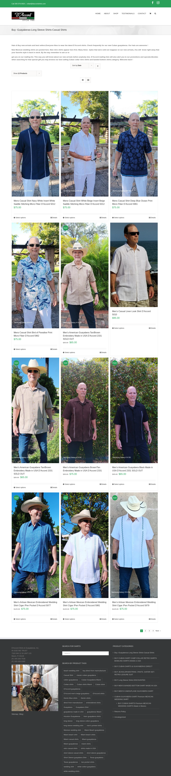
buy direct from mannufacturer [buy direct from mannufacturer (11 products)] (94, 671)
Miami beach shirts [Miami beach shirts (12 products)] (88, 735)
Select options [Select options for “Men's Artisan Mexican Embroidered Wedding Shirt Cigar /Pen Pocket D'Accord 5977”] (21, 619)
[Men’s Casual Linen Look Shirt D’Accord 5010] (134, 265)
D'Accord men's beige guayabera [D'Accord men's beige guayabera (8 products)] (76, 694)
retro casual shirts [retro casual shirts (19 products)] (71, 748)
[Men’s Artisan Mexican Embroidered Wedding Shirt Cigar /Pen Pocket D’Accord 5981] (84, 545)
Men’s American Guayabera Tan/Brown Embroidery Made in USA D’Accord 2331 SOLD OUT (82, 335)
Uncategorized (120, 717)
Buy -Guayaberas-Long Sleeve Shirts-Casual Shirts (134, 653)
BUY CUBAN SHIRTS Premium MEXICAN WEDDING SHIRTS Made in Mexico (134, 704)
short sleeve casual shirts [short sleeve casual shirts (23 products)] (73, 753)
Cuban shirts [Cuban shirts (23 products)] (69, 684)
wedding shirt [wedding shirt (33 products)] (69, 767)
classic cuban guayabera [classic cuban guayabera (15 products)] (86, 675)
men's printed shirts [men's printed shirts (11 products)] (94, 726)
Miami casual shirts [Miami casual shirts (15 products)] (71, 739)
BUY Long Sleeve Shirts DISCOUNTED (129, 680)
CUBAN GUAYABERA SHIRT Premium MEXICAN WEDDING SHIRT (133, 698)
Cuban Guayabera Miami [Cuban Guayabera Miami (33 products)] (91, 680)
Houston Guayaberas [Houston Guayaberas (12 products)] (72, 716)
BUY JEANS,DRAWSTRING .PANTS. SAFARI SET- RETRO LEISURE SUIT (134, 673)
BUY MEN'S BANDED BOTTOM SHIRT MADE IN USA (135, 686)
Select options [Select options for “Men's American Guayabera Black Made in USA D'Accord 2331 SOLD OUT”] (119, 484)
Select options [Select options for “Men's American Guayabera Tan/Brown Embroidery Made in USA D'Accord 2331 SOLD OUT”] (70, 352)
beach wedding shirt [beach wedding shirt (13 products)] (71, 671)
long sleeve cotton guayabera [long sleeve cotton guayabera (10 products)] (87, 721)
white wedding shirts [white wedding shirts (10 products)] (71, 771)
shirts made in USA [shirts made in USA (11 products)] (88, 748)
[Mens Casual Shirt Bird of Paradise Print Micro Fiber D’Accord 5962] (35, 275)
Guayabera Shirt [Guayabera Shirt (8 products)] (82, 707)
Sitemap (15, 714)
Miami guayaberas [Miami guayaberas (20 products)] (89, 739)
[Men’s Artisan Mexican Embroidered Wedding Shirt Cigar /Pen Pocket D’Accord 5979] (134, 545)
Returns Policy (120, 712)
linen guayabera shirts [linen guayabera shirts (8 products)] (92, 716)
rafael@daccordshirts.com (36, 4)
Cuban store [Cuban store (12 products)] (100, 684)
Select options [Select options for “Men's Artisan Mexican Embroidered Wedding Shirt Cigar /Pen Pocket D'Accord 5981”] (70, 619)
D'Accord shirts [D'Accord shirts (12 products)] (98, 694)
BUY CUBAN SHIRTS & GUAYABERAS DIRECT (133, 666)
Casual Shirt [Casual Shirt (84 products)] (68, 675)
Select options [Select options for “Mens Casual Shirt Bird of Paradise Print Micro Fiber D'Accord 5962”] (21, 349)
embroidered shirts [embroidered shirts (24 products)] (93, 703)
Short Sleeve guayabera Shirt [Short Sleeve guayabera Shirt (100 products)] (75, 758)
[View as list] (88, 80)
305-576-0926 (20, 4)
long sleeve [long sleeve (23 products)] (68, 721)
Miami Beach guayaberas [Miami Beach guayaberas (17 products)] (94, 730)
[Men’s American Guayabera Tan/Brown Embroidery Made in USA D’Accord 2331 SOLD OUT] (84, 275)
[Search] (155, 13)
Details (54, 218)
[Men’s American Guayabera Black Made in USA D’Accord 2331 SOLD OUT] (134, 410)
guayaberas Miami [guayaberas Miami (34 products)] (94, 712)
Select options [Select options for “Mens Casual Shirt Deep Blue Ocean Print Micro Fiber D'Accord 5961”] (119, 218)
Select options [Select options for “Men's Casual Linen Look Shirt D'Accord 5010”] (119, 328)
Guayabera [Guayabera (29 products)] (68, 707)
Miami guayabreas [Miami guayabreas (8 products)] (71, 744)
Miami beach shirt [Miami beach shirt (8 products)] (70, 735)
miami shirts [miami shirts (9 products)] (86, 744)
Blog (21, 714)
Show (20, 73)
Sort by (76, 65)
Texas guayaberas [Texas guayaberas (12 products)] (71, 762)
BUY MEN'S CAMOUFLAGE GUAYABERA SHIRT (133, 691)
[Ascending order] (97, 66)
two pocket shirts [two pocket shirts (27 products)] (87, 762)
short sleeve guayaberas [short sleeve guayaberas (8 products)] (96, 753)
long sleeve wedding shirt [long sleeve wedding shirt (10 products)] (73, 726)
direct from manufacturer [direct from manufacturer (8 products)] (73, 703)
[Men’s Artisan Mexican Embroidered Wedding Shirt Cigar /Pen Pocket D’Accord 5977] (35, 545)
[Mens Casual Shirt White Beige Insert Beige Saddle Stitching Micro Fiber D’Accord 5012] (84, 144)
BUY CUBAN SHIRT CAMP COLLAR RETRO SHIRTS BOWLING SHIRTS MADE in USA (135, 659)
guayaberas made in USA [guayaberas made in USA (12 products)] (74, 712)
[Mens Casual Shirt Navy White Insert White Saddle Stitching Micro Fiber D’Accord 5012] (35, 144)
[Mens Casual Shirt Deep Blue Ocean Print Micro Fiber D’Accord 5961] (134, 144)
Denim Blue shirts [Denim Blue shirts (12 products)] (70, 698)
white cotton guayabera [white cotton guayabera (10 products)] (86, 767)
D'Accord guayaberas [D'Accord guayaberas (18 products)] (72, 689)
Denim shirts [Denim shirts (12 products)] (85, 698)
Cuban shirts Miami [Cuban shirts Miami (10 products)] (84, 684)
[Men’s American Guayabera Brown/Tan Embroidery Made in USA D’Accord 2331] (84, 410)
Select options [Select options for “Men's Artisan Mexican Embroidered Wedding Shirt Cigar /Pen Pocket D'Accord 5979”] (119, 619)
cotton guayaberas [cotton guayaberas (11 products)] (71, 680)
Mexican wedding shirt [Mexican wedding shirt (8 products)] (72, 730)
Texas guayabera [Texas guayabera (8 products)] (96, 758)
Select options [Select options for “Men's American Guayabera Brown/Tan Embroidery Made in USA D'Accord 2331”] (70, 484)
